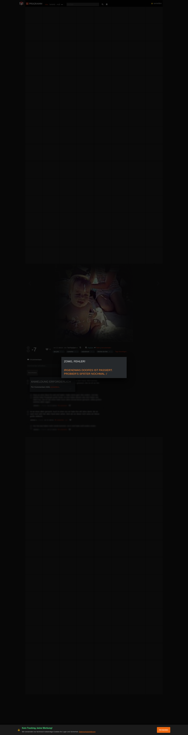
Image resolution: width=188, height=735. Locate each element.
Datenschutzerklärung (87, 732)
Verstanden (163, 730)
